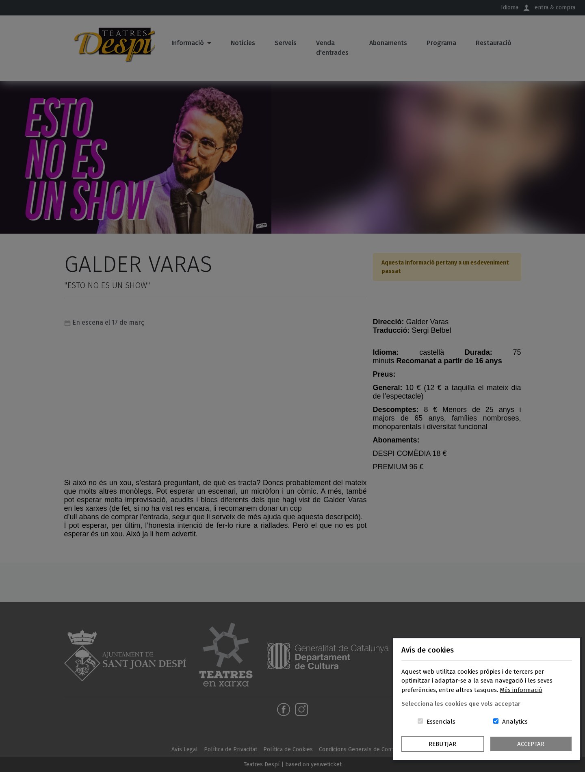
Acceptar (530, 744)
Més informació (521, 690)
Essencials (441, 721)
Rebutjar (442, 744)
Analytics (515, 721)
